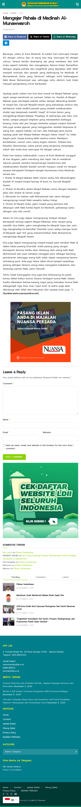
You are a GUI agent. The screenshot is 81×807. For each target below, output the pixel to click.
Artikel (13, 13)
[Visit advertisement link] (40, 501)
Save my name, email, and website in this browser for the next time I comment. (39, 448)
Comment (8, 384)
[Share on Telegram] (6, 43)
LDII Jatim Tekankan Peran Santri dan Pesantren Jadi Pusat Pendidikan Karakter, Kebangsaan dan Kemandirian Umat (36, 702)
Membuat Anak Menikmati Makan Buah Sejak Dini (40, 596)
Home (5, 13)
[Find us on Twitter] (7, 795)
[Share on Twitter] (39, 37)
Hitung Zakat (9, 729)
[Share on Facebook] (15, 37)
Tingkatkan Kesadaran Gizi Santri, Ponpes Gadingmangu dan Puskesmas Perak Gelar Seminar (45, 621)
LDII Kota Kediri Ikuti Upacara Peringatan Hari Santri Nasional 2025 (45, 609)
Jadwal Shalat (9, 724)
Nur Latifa (7, 553)
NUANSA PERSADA (11, 738)
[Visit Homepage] (40, 4)
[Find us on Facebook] (3, 795)
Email (6, 433)
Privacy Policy (9, 733)
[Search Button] (77, 4)
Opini (21, 13)
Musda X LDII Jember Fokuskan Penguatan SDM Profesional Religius (35, 692)
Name (6, 420)
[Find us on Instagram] (11, 795)
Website (47, 433)
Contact (7, 720)
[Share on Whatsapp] (64, 37)
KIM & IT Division (38, 801)
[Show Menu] (3, 4)
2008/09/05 (8, 29)
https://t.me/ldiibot (12, 770)
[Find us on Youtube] (15, 795)
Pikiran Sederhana (24, 553)
